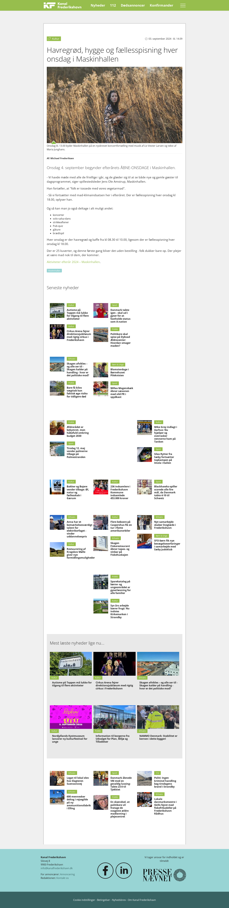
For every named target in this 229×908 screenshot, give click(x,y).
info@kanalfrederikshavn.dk (57, 868)
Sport (114, 305)
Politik (71, 382)
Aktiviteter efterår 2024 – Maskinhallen (73, 262)
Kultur (71, 305)
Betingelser (104, 900)
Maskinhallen (54, 270)
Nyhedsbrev (119, 900)
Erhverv (71, 358)
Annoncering (67, 874)
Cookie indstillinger (84, 900)
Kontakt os (62, 878)
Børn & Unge (118, 364)
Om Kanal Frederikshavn (142, 900)
